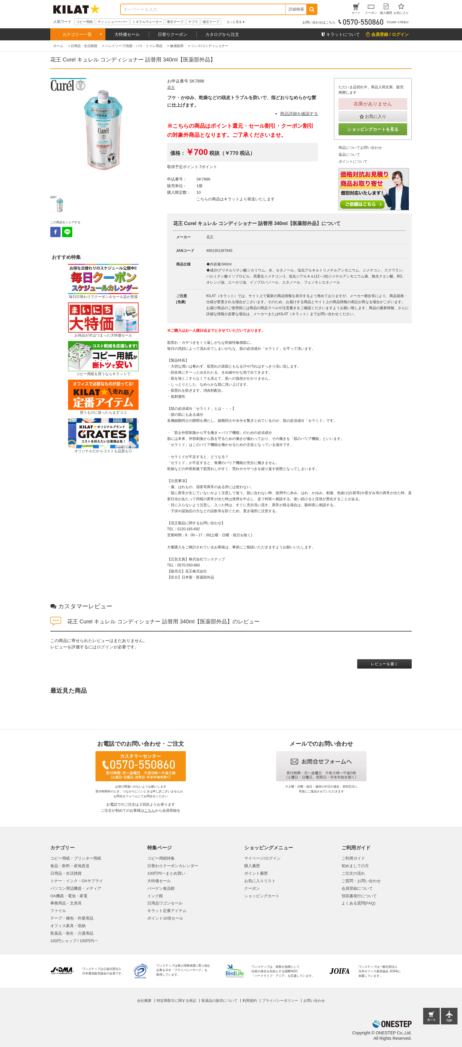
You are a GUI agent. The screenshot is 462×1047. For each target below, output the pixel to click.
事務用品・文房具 (66, 903)
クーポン (252, 888)
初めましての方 (355, 866)
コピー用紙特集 (161, 858)
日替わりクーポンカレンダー (172, 866)
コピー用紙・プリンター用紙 (75, 858)
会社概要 (144, 1000)
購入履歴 (252, 866)
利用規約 (249, 1000)
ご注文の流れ (353, 873)
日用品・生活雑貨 (66, 873)
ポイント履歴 (256, 873)
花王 (171, 87)
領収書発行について (359, 896)
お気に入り (375, 116)
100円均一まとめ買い (166, 873)
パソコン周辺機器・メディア (75, 888)
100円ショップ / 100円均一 (74, 941)
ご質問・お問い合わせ (361, 881)
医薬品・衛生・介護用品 (71, 933)
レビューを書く (384, 664)
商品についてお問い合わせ (360, 148)
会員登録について (357, 888)
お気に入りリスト (260, 881)
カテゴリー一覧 (77, 34)
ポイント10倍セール (165, 918)
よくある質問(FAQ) (359, 903)
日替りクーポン (172, 34)
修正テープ (211, 22)
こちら (149, 810)
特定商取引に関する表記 (176, 1000)
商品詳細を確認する (299, 113)
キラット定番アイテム (166, 910)
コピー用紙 (84, 22)
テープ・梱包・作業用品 (71, 918)
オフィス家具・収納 (68, 925)
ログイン (105, 646)
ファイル (58, 910)
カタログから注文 (222, 34)
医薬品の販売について (219, 1000)
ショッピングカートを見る (372, 129)
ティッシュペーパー (112, 22)
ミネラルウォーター (147, 22)
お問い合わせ (314, 1000)
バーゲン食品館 (161, 888)
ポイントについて (353, 161)
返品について (349, 154)
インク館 (155, 896)
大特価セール (127, 34)
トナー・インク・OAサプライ (76, 881)
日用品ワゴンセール (165, 903)
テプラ (193, 22)
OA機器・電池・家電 (68, 896)
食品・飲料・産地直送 (69, 866)
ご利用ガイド (353, 858)
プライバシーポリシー (280, 1000)
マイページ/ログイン (262, 858)
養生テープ (175, 22)
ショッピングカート (261, 896)
